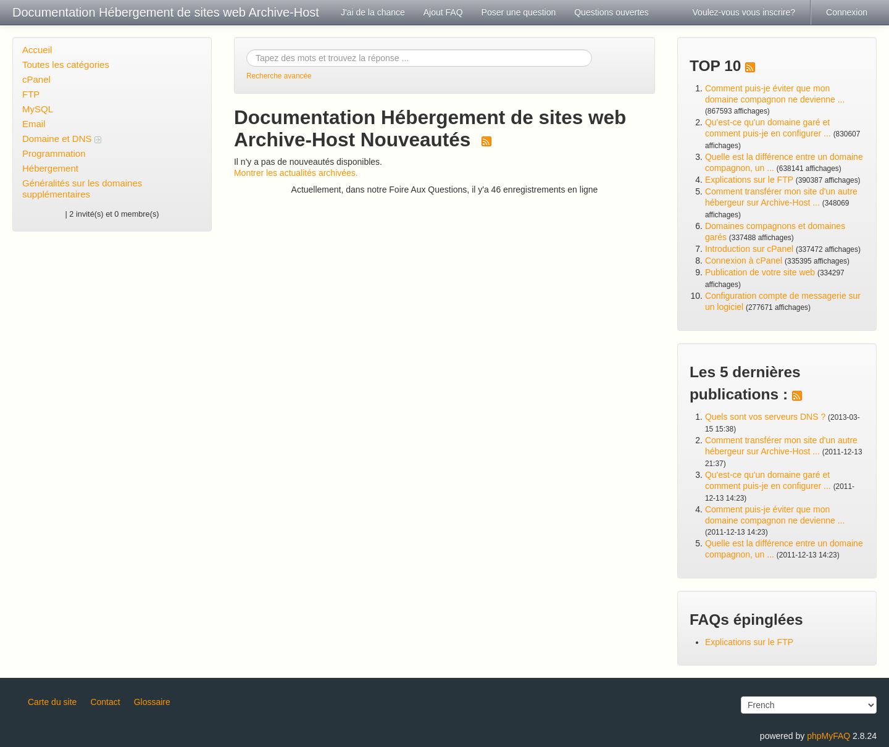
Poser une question (519, 12)
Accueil (37, 49)
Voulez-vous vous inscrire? (744, 12)
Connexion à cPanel (743, 260)
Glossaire (152, 702)
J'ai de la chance (373, 12)
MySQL (37, 109)
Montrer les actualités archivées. (296, 173)
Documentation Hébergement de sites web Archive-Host (165, 12)
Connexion (846, 12)
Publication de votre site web (760, 272)
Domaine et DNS (61, 138)
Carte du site (52, 702)
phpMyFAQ (828, 736)
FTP (31, 94)
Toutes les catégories (65, 64)
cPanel (36, 79)
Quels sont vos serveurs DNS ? (765, 417)
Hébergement (50, 168)
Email (34, 124)
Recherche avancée (279, 76)
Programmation (54, 153)
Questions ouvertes (611, 12)
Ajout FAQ (443, 12)
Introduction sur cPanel (749, 249)
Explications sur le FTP (749, 180)
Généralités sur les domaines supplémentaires (82, 188)
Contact (105, 702)
